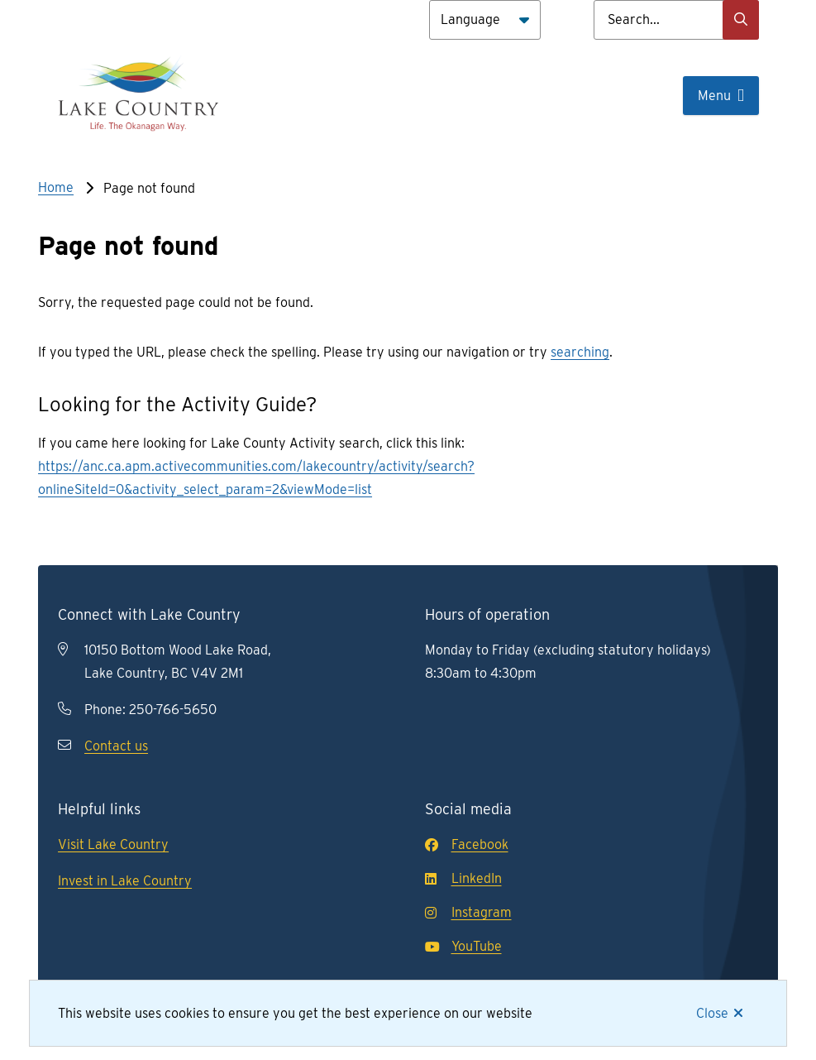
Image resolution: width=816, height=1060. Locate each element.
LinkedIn (463, 878)
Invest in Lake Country (125, 881)
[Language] (485, 20)
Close (712, 1013)
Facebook (466, 844)
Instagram (468, 912)
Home (56, 187)
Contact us (116, 746)
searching (580, 352)
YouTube (463, 946)
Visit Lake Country (113, 844)
